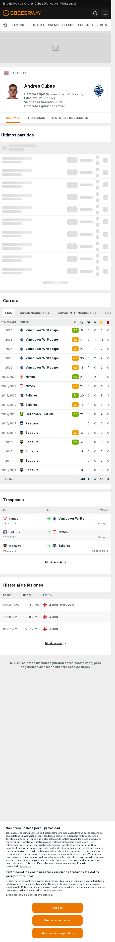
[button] (95, 13)
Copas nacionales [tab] (35, 313)
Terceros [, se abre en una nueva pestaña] (25, 866)
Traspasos (36, 118)
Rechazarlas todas (57, 920)
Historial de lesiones (70, 118)
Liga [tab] (8, 313)
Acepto (57, 908)
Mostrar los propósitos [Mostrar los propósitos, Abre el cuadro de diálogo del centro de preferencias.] (57, 933)
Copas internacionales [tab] (77, 313)
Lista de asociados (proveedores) (29, 894)
